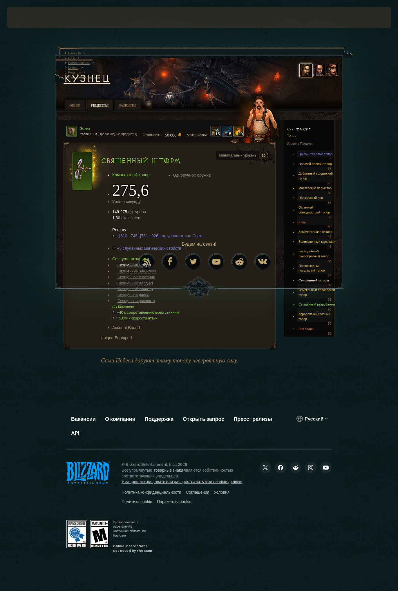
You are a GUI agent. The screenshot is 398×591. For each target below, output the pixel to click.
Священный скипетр (135, 289)
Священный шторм (134, 265)
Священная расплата (136, 301)
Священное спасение (136, 277)
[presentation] (25, 17)
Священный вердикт (135, 283)
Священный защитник (136, 271)
